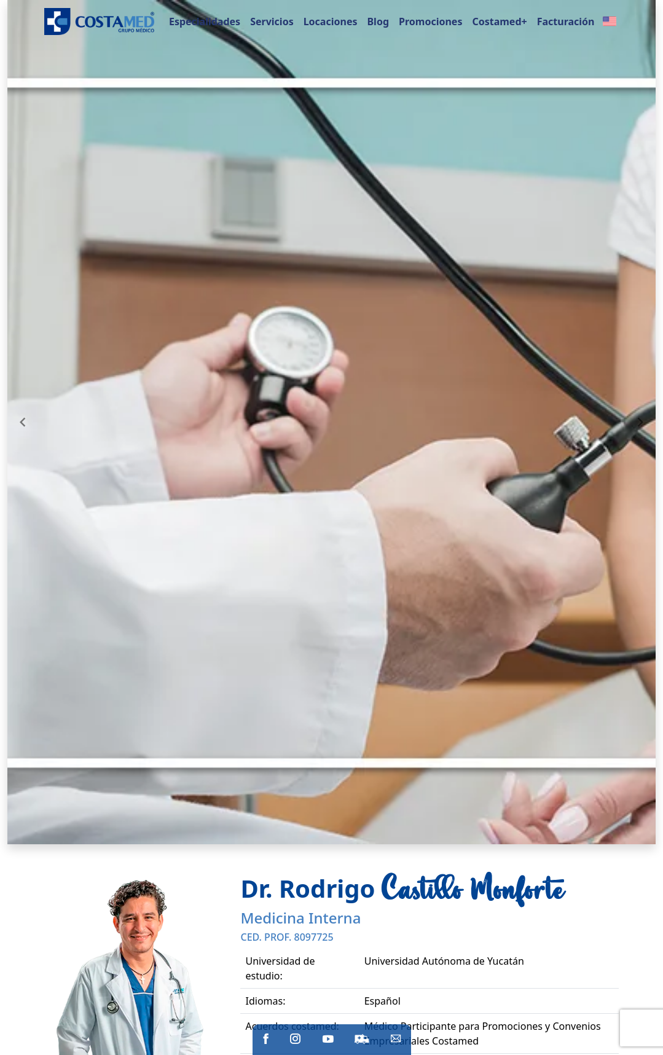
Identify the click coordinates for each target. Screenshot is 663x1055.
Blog (378, 21)
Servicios (272, 21)
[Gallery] (331, 422)
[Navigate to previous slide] (23, 422)
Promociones (430, 21)
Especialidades (204, 21)
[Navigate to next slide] (640, 422)
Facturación (566, 21)
